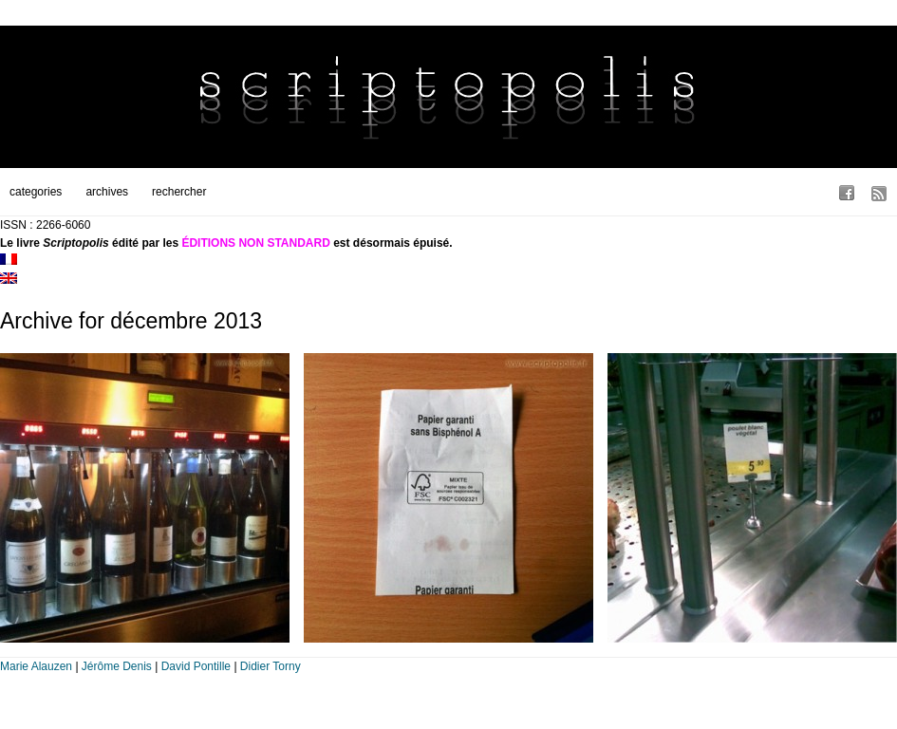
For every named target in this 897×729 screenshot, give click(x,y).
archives (106, 191)
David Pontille (196, 666)
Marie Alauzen (36, 666)
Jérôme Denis (117, 666)
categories (35, 191)
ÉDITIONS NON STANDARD (255, 243)
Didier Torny (270, 666)
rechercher (179, 191)
